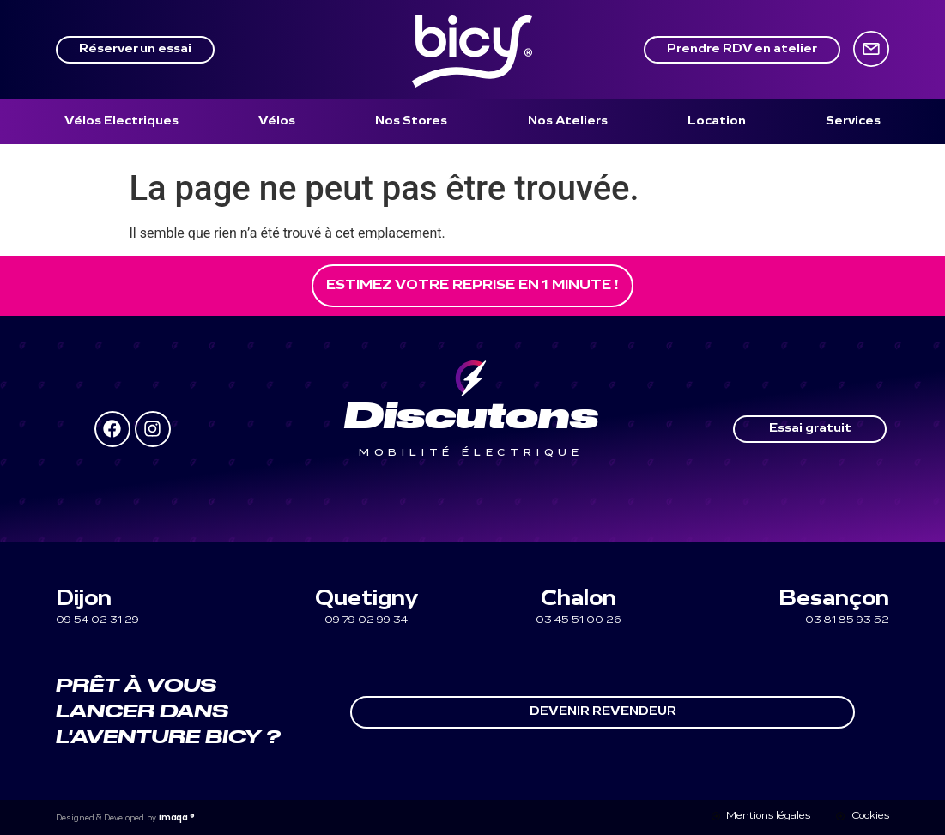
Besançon (833, 599)
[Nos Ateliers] (567, 121)
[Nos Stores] (411, 121)
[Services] (853, 121)
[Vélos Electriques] (121, 121)
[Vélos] (277, 121)
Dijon (84, 599)
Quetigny (366, 599)
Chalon (578, 599)
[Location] (716, 121)
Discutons (471, 418)
